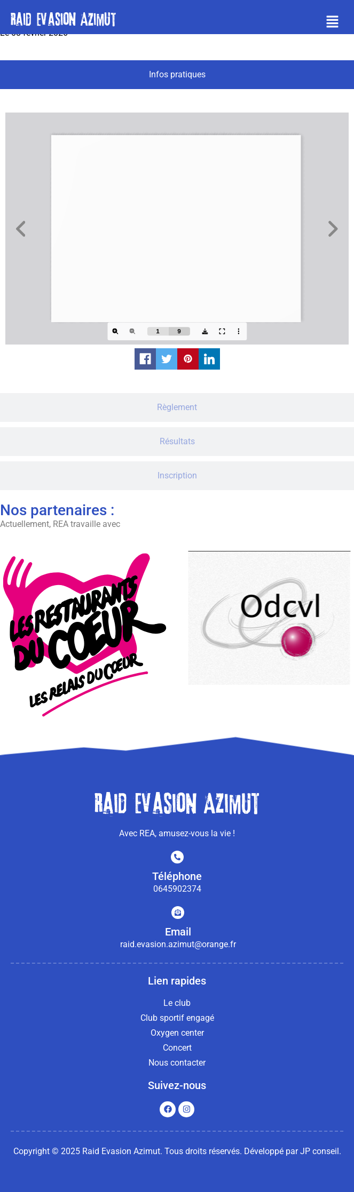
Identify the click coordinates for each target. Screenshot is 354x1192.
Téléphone (177, 876)
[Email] (177, 912)
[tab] (177, 74)
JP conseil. (320, 1151)
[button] (332, 22)
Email (178, 931)
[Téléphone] (177, 857)
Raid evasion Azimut (63, 19)
